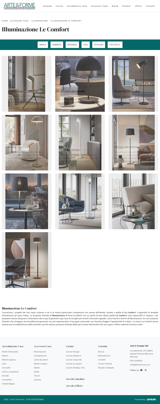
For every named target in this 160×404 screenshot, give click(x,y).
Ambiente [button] (56, 44)
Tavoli (37, 375)
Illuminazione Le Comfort (66, 21)
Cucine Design (73, 351)
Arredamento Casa (77, 6)
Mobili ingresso (9, 359)
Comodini (6, 367)
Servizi (101, 351)
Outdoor (126, 6)
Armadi (5, 375)
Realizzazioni (104, 355)
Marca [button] (43, 44)
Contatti (150, 6)
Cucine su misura (74, 363)
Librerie (37, 379)
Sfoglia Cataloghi (106, 367)
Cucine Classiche (74, 359)
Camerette (7, 379)
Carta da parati (41, 359)
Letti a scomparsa (10, 371)
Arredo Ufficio (74, 386)
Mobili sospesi (40, 363)
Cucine (59, 6)
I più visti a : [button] (115, 44)
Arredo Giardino (75, 379)
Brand (115, 6)
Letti (4, 363)
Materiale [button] (72, 44)
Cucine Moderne (73, 355)
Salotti (5, 355)
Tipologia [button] (98, 44)
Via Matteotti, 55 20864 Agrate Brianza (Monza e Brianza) (141, 353)
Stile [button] (85, 44)
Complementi (40, 355)
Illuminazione (40, 21)
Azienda (47, 6)
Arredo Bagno (8, 383)
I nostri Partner (105, 363)
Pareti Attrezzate (10, 351)
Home (5, 21)
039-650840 (136, 360)
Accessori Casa (99, 6)
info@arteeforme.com (140, 364)
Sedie (36, 371)
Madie (37, 367)
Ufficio (138, 6)
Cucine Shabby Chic (75, 367)
